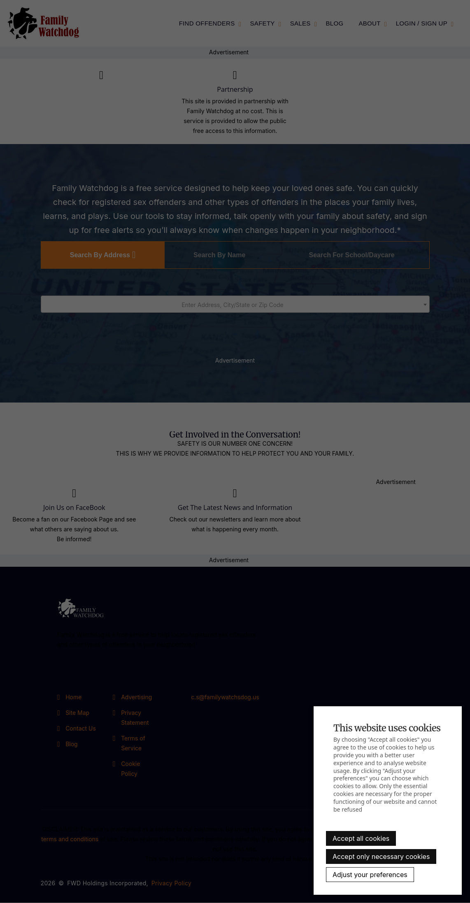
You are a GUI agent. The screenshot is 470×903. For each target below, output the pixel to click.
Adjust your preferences (370, 874)
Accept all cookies (361, 838)
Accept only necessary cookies (381, 856)
